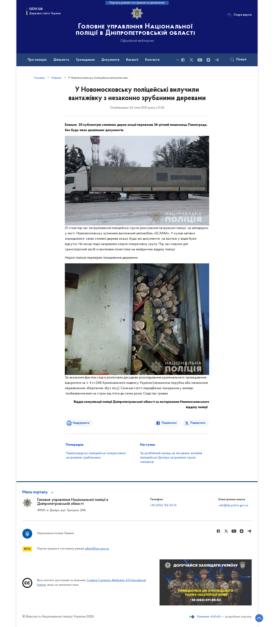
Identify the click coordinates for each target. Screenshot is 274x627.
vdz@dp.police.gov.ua (233, 505)
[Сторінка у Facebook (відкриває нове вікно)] (182, 60)
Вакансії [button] (132, 60)
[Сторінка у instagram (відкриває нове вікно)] (208, 60)
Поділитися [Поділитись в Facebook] (169, 423)
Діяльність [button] (61, 60)
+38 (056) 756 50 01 (163, 505)
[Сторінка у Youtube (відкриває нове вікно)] (199, 60)
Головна (39, 77)
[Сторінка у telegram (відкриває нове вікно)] (216, 60)
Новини (56, 77)
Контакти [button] (152, 60)
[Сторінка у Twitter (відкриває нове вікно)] (191, 60)
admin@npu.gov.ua (97, 548)
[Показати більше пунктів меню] (177, 59)
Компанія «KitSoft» (209, 616)
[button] (38, 492)
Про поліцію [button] (37, 60)
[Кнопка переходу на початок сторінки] (259, 618)
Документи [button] (110, 60)
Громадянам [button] (85, 60)
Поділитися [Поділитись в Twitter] (197, 423)
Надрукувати (81, 423)
